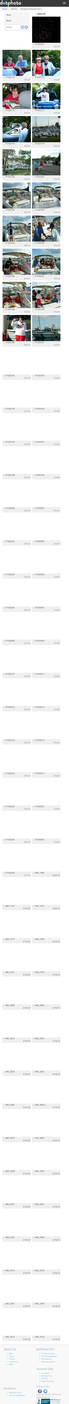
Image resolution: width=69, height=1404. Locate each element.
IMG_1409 (38, 873)
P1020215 (38, 740)
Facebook (40, 1391)
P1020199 (38, 475)
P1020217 (38, 773)
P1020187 (38, 276)
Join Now (45, 1373)
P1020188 (9, 309)
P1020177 (38, 110)
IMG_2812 (9, 1038)
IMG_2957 (9, 1204)
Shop (8, 15)
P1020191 (38, 342)
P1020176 (9, 110)
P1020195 (38, 409)
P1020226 (9, 806)
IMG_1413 (38, 906)
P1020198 (9, 475)
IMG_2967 (9, 1237)
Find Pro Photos (48, 1353)
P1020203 (38, 541)
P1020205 (38, 574)
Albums (14, 9)
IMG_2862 (9, 1105)
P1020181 (38, 177)
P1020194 (9, 409)
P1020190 (9, 342)
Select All (41, 14)
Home (4, 9)
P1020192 (9, 375)
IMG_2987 (9, 1304)
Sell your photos (48, 1362)
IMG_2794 (38, 972)
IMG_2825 (9, 1072)
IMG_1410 (9, 906)
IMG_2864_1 (39, 1105)
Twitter (45, 1391)
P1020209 (38, 641)
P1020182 (9, 210)
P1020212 (9, 707)
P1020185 (38, 243)
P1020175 (38, 77)
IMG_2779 (9, 939)
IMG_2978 (38, 1270)
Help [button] (11, 1364)
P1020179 (38, 143)
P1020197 (38, 442)
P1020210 (9, 674)
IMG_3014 (9, 1337)
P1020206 (9, 608)
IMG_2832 (38, 1072)
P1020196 (9, 442)
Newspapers (46, 1359)
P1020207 (38, 608)
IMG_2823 (38, 1038)
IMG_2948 (9, 1171)
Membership (46, 1376)
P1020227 (38, 806)
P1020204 (9, 574)
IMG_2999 (38, 1304)
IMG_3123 (38, 1337)
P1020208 (9, 641)
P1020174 (9, 77)
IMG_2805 (9, 1005)
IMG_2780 (38, 939)
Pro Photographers (49, 1356)
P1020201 (38, 508)
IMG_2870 (9, 1138)
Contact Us (13, 1362)
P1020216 (9, 773)
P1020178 (9, 143)
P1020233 (38, 840)
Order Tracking (47, 1381)
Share (8, 20)
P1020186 (9, 276)
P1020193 (38, 375)
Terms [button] (11, 1356)
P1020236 (9, 873)
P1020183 (38, 210)
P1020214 (9, 740)
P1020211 (38, 674)
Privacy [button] (12, 1359)
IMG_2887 (38, 1138)
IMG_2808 (38, 1005)
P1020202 (9, 541)
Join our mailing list (17, 1395)
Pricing (44, 1378)
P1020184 (9, 243)
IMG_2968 (38, 1237)
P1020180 (9, 177)
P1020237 (38, 44)
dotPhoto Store (15, 1393)
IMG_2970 (9, 1270)
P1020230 (9, 840)
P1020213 (38, 707)
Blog (11, 1353)
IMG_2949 (38, 1171)
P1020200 (9, 508)
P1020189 (38, 309)
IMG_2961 (38, 1204)
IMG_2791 (9, 972)
